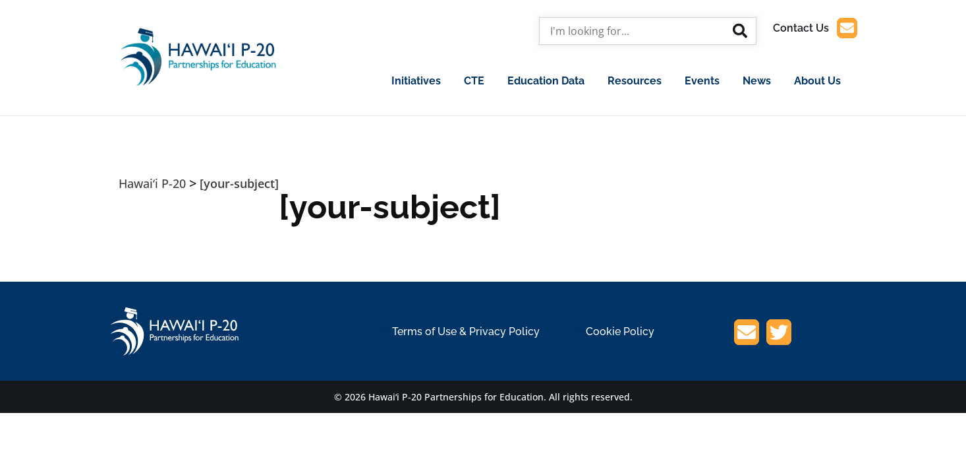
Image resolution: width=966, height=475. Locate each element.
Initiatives (416, 81)
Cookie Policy (620, 331)
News (757, 81)
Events (702, 81)
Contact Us (815, 28)
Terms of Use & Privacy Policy (466, 331)
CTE (474, 81)
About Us (817, 81)
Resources (635, 81)
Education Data (545, 81)
